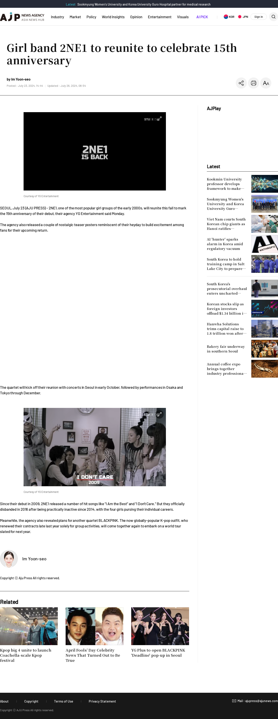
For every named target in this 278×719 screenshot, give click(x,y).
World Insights (113, 16)
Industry (57, 16)
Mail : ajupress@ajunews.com (258, 701)
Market (75, 16)
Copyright (31, 701)
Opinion (136, 16)
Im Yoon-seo (34, 558)
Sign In (258, 16)
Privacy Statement (102, 701)
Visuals (183, 16)
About (4, 701)
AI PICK (202, 16)
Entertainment (159, 16)
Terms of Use (63, 701)
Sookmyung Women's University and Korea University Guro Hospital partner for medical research (144, 4)
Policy (91, 16)
